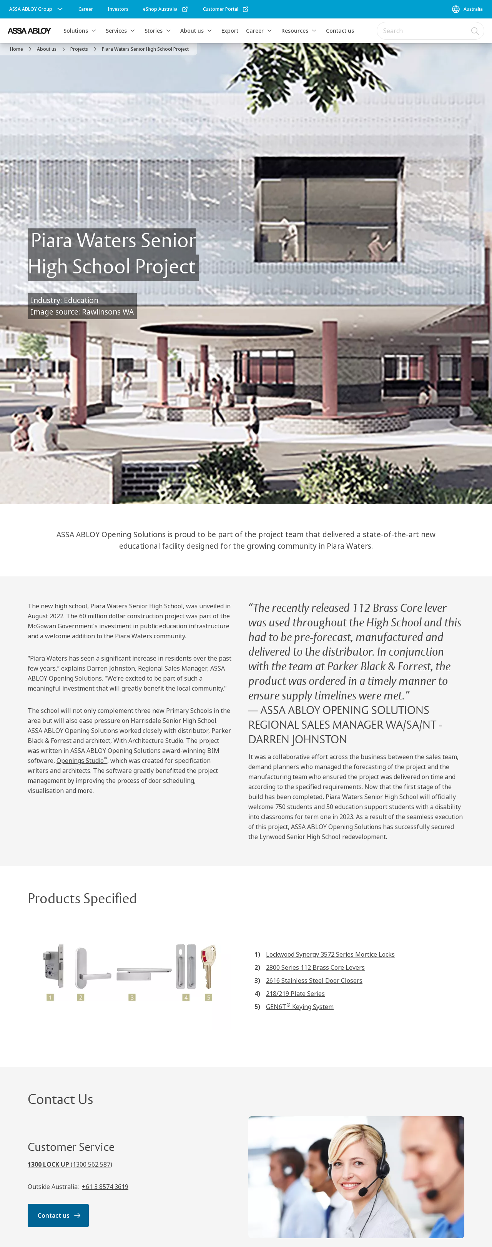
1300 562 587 (91, 1164)
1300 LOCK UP (49, 1164)
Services (116, 30)
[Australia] (467, 9)
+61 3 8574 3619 (105, 1186)
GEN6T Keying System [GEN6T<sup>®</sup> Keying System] (300, 1006)
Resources (294, 30)
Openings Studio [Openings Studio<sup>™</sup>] (82, 760)
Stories (154, 30)
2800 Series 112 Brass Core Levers (315, 967)
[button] (94, 31)
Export (229, 30)
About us (192, 30)
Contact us (340, 30)
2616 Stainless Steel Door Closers (314, 980)
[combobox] (430, 31)
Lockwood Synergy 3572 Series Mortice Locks (330, 954)
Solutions (75, 30)
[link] (86, 9)
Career (255, 30)
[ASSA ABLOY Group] (37, 9)
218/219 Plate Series (295, 993)
